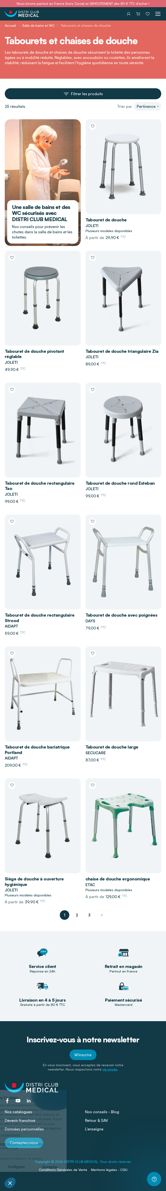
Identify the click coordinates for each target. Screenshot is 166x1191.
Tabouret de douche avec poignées (121, 615)
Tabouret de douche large (112, 746)
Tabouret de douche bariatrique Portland (37, 749)
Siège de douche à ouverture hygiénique (34, 881)
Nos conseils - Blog (102, 1111)
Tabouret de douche (106, 219)
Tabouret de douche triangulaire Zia (122, 351)
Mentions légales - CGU (109, 1170)
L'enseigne (94, 1129)
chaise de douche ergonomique (118, 878)
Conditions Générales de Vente (63, 1170)
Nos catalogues (18, 1111)
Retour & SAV (96, 1120)
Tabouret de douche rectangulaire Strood (40, 617)
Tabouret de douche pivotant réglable (34, 353)
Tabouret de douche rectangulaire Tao (40, 485)
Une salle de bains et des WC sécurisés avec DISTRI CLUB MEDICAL (41, 213)
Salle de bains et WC (38, 25)
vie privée (109, 1069)
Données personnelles (24, 1129)
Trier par (124, 106)
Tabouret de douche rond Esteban (120, 483)
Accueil (10, 25)
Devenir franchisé (20, 1120)
